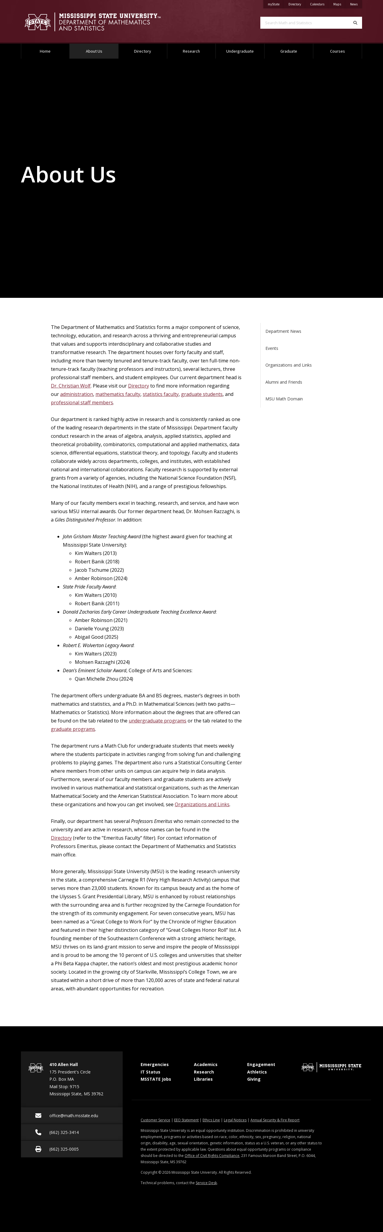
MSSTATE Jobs (156, 1079)
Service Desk (206, 1182)
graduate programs (73, 729)
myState (276, 3)
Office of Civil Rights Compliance (212, 1155)
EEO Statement (186, 1120)
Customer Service (155, 1120)
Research (191, 51)
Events (271, 348)
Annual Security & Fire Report (275, 1120)
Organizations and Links (202, 804)
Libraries (203, 1079)
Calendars (319, 3)
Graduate (288, 51)
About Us (102, 49)
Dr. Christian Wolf (71, 385)
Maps (339, 3)
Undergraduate (240, 51)
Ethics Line (211, 1120)
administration (76, 394)
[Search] (355, 23)
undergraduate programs (157, 720)
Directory (297, 3)
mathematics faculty (117, 394)
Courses (337, 51)
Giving (254, 1079)
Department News (283, 331)
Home (45, 51)
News (356, 3)
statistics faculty (161, 394)
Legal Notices (235, 1120)
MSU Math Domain (284, 399)
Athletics (257, 1072)
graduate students (202, 394)
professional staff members (82, 402)
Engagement (261, 1064)
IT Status (150, 1072)
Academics (206, 1064)
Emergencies (155, 1064)
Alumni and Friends (283, 382)
